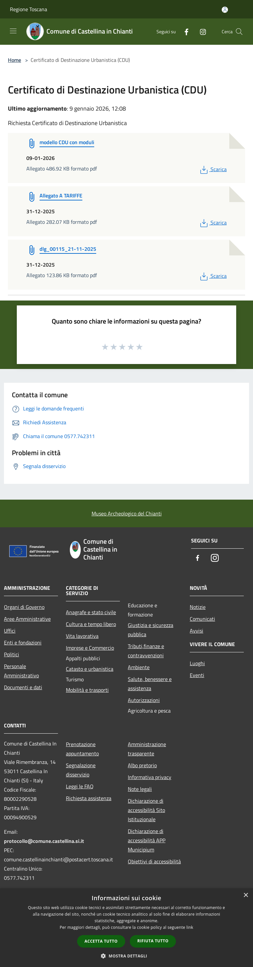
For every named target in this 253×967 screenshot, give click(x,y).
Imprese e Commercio (90, 648)
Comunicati (202, 619)
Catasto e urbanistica (89, 669)
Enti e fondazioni (23, 642)
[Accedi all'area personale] (225, 10)
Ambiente (139, 667)
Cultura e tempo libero (91, 624)
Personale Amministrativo (21, 670)
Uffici (9, 631)
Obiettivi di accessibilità (154, 861)
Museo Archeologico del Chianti (127, 513)
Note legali (140, 789)
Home (14, 60)
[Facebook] (183, 31)
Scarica (213, 169)
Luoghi (197, 663)
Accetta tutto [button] (101, 941)
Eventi (197, 675)
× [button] (245, 895)
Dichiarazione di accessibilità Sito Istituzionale (146, 810)
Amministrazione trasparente (147, 748)
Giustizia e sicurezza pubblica (150, 629)
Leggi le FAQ (80, 786)
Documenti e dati (23, 687)
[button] (126, 956)
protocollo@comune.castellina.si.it (44, 841)
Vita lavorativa (82, 636)
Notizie (198, 607)
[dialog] (126, 927)
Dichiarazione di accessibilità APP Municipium (146, 840)
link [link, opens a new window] (189, 927)
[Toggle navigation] (13, 31)
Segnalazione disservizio (81, 769)
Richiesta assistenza (88, 798)
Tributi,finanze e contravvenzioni (146, 650)
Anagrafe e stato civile (91, 612)
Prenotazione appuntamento (82, 748)
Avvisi (196, 631)
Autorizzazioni (144, 700)
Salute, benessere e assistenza (150, 683)
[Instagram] (200, 31)
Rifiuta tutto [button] (153, 941)
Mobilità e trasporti (87, 690)
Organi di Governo (24, 607)
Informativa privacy (149, 777)
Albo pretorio (142, 765)
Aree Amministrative (27, 619)
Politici (11, 654)
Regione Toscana (28, 9)
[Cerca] (239, 32)
